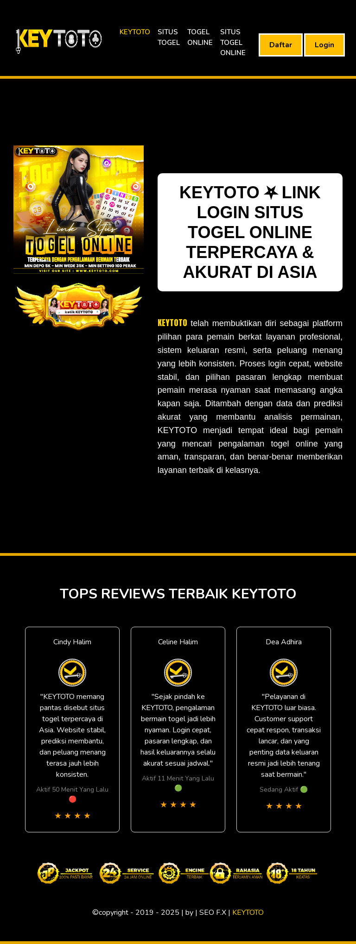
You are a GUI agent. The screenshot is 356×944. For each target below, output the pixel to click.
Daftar (280, 45)
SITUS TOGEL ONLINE (233, 42)
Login (324, 45)
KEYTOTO (135, 32)
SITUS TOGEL (169, 37)
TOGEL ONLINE (200, 37)
